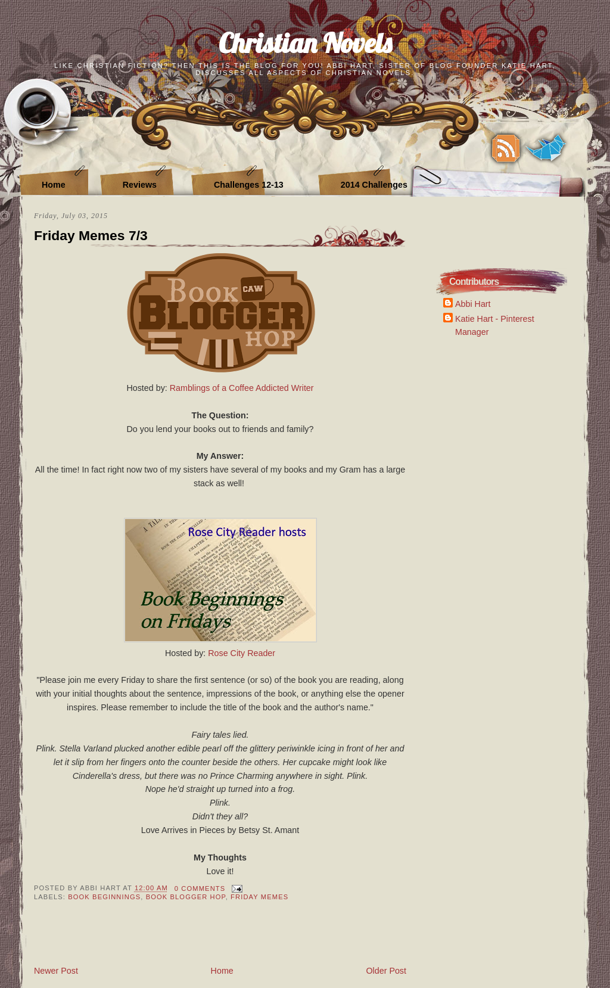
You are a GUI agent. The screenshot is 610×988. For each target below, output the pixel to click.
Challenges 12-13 (249, 184)
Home (54, 184)
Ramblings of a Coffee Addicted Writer (242, 388)
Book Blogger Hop (186, 896)
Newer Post (56, 970)
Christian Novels (305, 43)
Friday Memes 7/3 (91, 235)
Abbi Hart (473, 304)
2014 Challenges (374, 184)
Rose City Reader (241, 653)
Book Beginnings (104, 896)
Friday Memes (259, 896)
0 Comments (200, 888)
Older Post (386, 970)
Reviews (140, 184)
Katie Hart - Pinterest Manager (494, 325)
